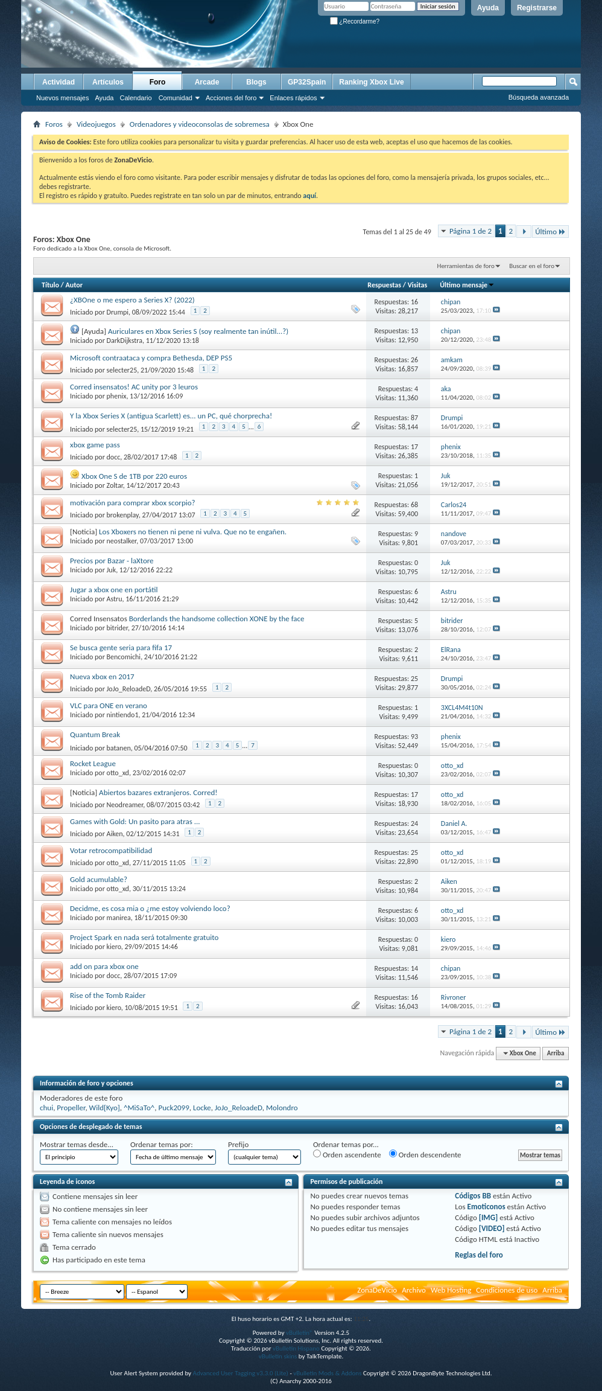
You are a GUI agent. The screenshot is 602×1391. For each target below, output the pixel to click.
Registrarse (537, 8)
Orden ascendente (347, 1154)
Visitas (418, 285)
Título (50, 285)
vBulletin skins (278, 1356)
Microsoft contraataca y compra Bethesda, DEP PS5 (151, 357)
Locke (202, 1107)
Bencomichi (124, 657)
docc (114, 457)
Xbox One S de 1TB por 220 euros (134, 476)
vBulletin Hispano (296, 1348)
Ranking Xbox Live (371, 82)
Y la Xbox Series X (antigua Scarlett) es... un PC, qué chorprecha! (171, 415)
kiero (114, 946)
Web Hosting (451, 1289)
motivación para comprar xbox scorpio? (132, 502)
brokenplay (123, 515)
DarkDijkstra (124, 340)
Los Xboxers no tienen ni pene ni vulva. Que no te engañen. (193, 531)
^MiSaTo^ (139, 1107)
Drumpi (118, 312)
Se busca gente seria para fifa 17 (121, 647)
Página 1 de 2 (470, 230)
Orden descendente (425, 1154)
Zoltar (115, 485)
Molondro (282, 1107)
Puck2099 (173, 1107)
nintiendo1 (123, 715)
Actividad (58, 82)
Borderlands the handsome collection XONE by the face (217, 618)
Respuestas (384, 285)
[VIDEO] (492, 1228)
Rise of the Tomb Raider (107, 995)
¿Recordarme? (354, 21)
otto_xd (118, 773)
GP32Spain (307, 82)
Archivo (414, 1289)
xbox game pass (95, 444)
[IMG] (488, 1217)
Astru (114, 599)
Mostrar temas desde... (76, 1144)
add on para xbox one (104, 966)
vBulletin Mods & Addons (327, 1373)
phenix (117, 396)
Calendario (135, 97)
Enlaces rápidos (293, 97)
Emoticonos (486, 1206)
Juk (111, 570)
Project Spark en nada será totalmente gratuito (144, 937)
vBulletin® (299, 1333)
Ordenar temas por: (161, 1144)
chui (46, 1107)
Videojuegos (96, 124)
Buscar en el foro (531, 266)
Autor (73, 285)
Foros (54, 124)
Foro (158, 82)
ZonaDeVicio (377, 1289)
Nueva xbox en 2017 (102, 676)
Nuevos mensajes (62, 97)
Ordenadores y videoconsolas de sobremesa (200, 124)
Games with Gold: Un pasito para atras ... (135, 821)
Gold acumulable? (98, 879)
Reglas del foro (479, 1254)
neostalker (122, 541)
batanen (119, 748)
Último (550, 231)
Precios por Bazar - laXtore (112, 560)
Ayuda (488, 8)
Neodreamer (125, 805)
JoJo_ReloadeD (129, 689)
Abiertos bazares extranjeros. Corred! (158, 792)
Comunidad (175, 97)
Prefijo (238, 1144)
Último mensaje (467, 285)
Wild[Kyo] (104, 1107)
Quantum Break (95, 734)
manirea (119, 917)
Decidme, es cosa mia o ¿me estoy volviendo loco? (150, 908)
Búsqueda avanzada (539, 97)
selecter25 (122, 370)
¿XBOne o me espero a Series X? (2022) (132, 299)
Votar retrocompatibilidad (111, 850)
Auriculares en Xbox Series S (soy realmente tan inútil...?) (198, 331)
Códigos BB (473, 1195)
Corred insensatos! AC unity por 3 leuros (134, 386)
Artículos (108, 82)
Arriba (556, 1053)
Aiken (115, 834)
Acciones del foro (231, 97)
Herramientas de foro (466, 266)
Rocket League (93, 763)
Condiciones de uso (506, 1289)
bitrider (117, 628)
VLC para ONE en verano (108, 705)
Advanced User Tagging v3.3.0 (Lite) (240, 1373)
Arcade (207, 82)
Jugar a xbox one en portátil (113, 589)
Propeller (71, 1107)
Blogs (256, 82)
